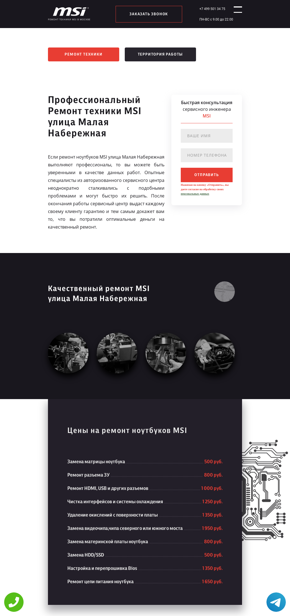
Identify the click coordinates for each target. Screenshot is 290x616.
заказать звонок (146, 14)
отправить (206, 175)
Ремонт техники (83, 54)
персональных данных (195, 193)
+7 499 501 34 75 (207, 9)
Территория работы (160, 54)
